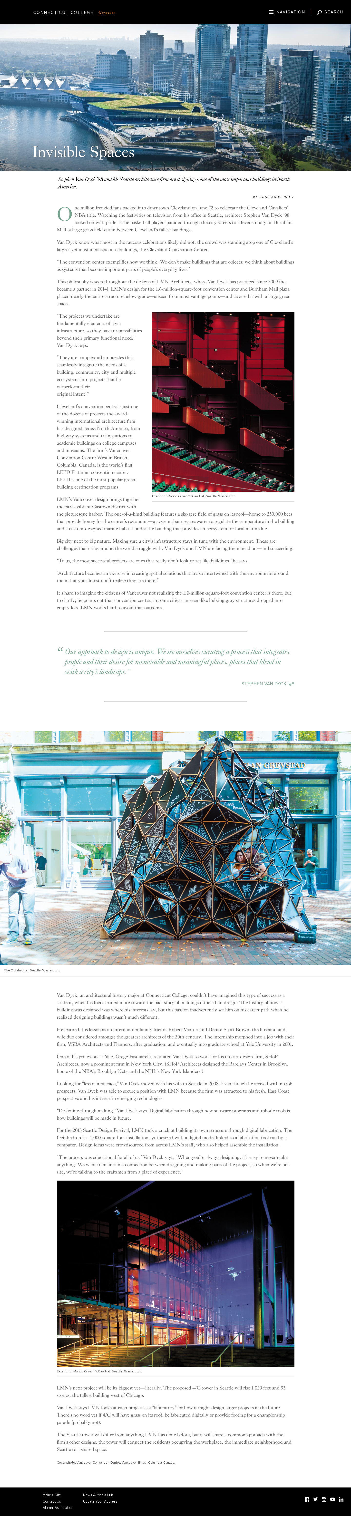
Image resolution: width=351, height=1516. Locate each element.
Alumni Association (58, 1508)
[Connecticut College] (175, 13)
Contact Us (52, 1501)
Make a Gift (52, 1495)
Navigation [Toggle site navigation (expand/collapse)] (290, 12)
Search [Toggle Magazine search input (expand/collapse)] (333, 12)
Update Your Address (100, 1501)
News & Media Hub (98, 1495)
